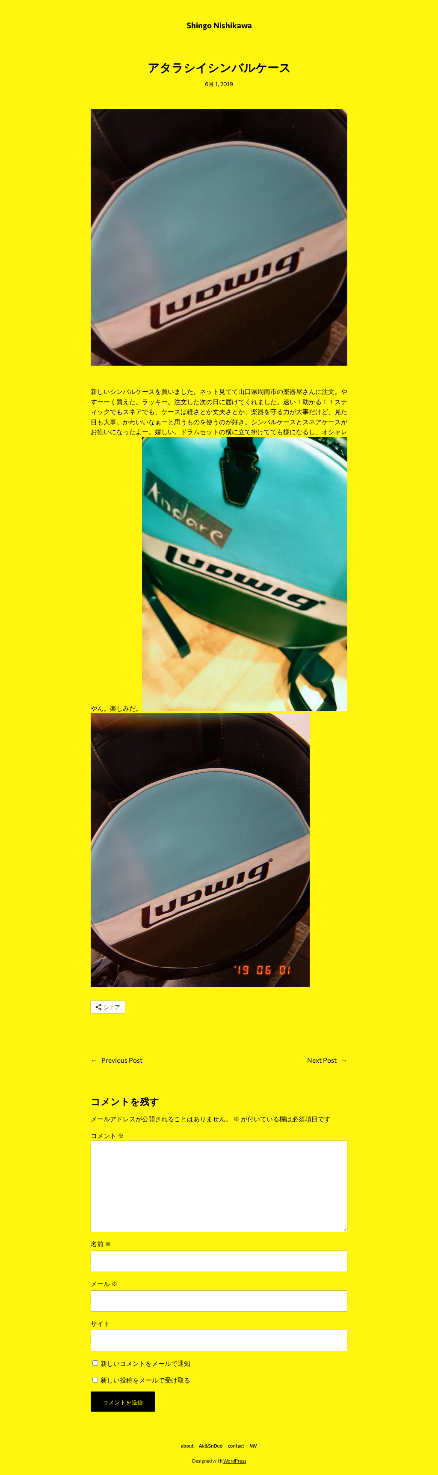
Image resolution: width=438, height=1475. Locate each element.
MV (253, 1445)
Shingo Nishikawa (219, 25)
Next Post (322, 1060)
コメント (107, 1135)
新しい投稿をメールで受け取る (145, 1380)
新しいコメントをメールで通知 (145, 1363)
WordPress (234, 1460)
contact (236, 1445)
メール (104, 1283)
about (187, 1445)
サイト (100, 1323)
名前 (101, 1244)
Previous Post (121, 1060)
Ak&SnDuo (211, 1445)
